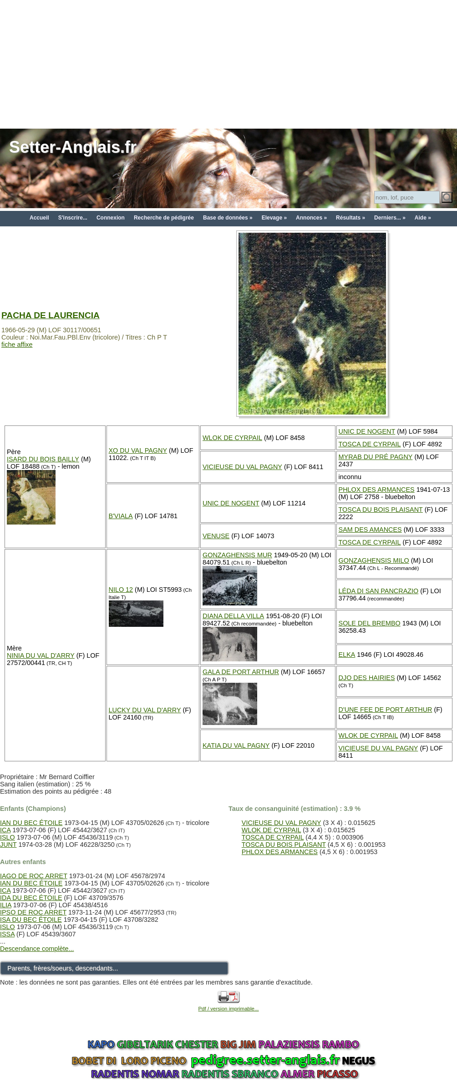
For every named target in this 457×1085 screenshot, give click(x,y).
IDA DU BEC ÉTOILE (31, 897)
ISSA (7, 934)
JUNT (8, 844)
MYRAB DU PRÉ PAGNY (376, 456)
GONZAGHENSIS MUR (237, 555)
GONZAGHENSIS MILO (374, 560)
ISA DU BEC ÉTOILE (31, 919)
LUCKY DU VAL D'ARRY (145, 710)
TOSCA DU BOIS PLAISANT (381, 509)
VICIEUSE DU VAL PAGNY (242, 466)
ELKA (347, 654)
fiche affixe (17, 344)
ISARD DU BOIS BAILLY (43, 459)
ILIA (5, 905)
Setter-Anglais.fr (73, 147)
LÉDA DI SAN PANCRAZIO (379, 591)
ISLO (7, 837)
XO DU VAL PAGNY (138, 450)
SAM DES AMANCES (370, 529)
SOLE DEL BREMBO (370, 623)
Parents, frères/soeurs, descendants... (62, 968)
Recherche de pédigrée (164, 218)
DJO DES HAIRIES (367, 677)
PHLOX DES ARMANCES (377, 489)
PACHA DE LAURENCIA (50, 315)
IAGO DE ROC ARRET (33, 876)
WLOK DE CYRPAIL (232, 437)
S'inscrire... (72, 218)
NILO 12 (121, 589)
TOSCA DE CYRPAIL (370, 444)
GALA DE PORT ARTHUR (241, 671)
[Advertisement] (229, 63)
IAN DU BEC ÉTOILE (31, 822)
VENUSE (216, 536)
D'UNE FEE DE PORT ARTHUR (385, 709)
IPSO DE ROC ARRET (33, 912)
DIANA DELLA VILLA (233, 616)
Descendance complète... (37, 948)
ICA (5, 830)
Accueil (39, 218)
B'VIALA (121, 516)
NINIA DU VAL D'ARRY (41, 655)
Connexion (110, 218)
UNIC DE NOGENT (367, 431)
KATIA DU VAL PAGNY (236, 745)
